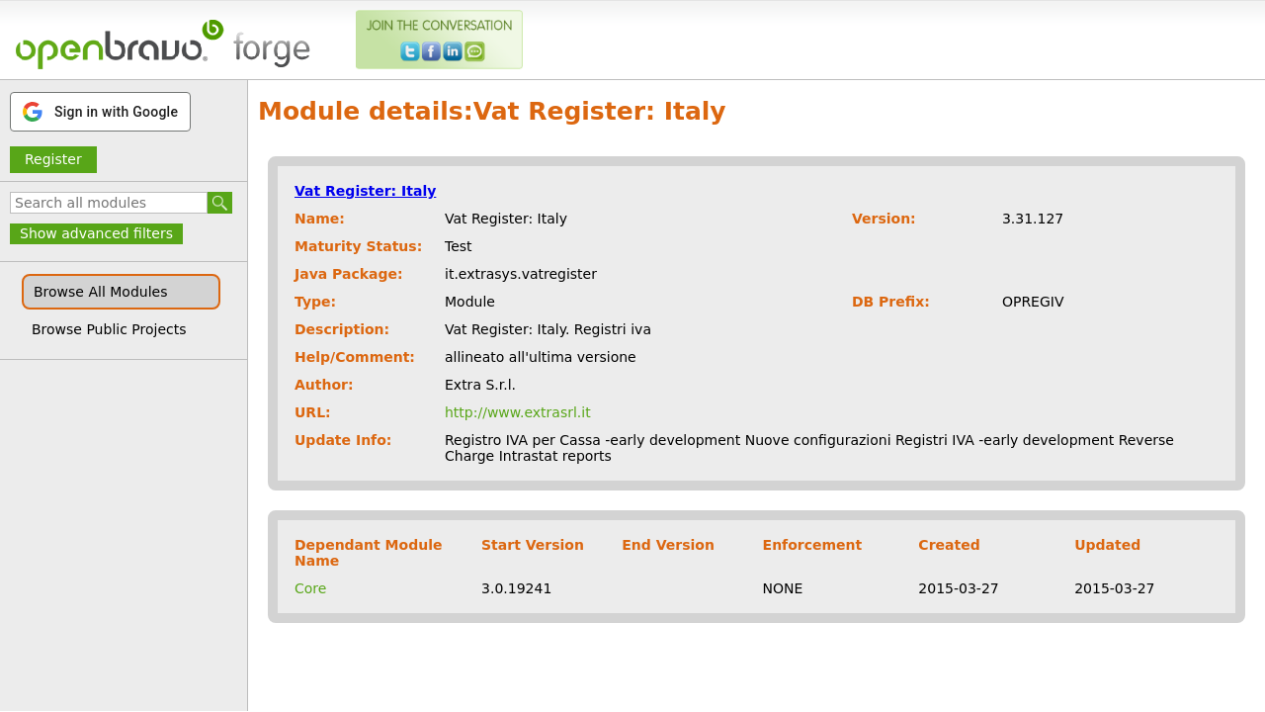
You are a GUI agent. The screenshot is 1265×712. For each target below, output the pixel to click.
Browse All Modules (100, 292)
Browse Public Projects (109, 329)
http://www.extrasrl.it (518, 412)
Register (53, 159)
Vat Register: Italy (365, 191)
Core (310, 588)
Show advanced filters (96, 233)
